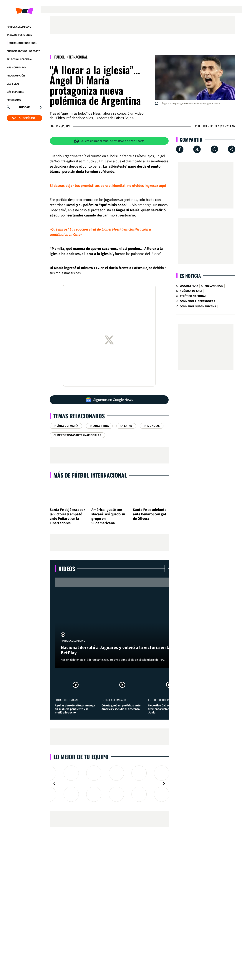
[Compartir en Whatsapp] (214, 149)
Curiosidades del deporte (23, 51)
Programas (14, 100)
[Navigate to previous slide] (54, 783)
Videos (67, 568)
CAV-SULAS (13, 84)
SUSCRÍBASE (24, 118)
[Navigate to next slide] (164, 783)
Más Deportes (15, 92)
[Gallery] (109, 783)
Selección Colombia (19, 59)
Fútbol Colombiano (19, 27)
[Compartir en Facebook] (179, 149)
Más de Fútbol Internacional (90, 475)
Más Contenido (16, 67)
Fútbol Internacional (23, 43)
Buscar (24, 107)
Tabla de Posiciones (19, 35)
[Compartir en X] (197, 149)
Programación (16, 76)
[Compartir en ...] (231, 149)
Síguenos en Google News (109, 400)
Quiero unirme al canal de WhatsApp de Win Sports (109, 141)
